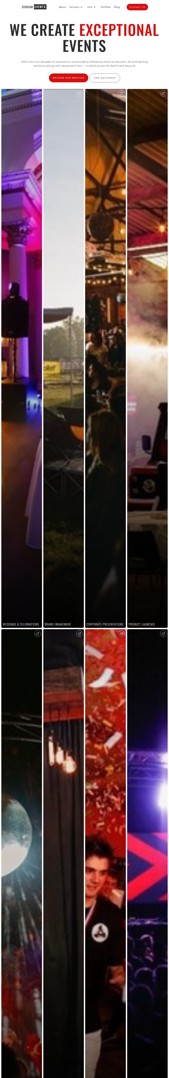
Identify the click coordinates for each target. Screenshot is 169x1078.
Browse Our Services (68, 78)
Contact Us (137, 7)
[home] (33, 6)
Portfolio (106, 7)
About (62, 7)
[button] (77, 7)
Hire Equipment (105, 78)
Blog (117, 7)
